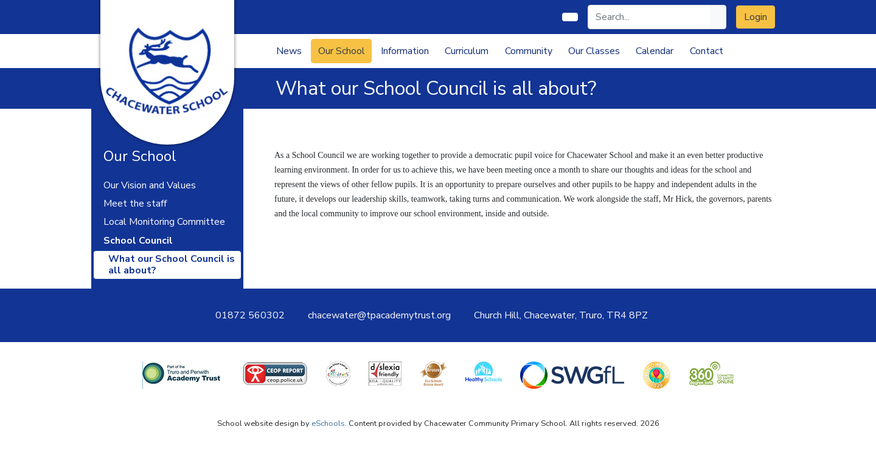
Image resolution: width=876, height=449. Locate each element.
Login (755, 17)
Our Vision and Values (149, 185)
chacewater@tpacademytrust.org (379, 315)
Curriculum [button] (466, 51)
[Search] (649, 17)
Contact (706, 51)
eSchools (328, 423)
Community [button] (528, 51)
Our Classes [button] (594, 51)
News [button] (289, 51)
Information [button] (405, 51)
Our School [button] (341, 51)
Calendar (654, 51)
